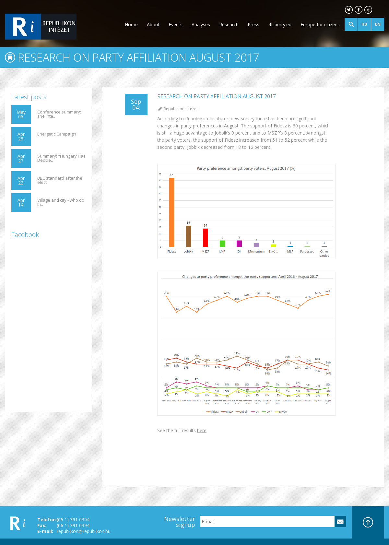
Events (176, 24)
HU (364, 24)
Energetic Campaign (56, 134)
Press (253, 24)
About (153, 24)
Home (131, 24)
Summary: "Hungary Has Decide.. (61, 158)
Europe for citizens (320, 24)
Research (229, 24)
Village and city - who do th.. (60, 202)
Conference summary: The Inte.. (59, 114)
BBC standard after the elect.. (59, 180)
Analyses (201, 24)
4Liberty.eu (279, 24)
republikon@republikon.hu (84, 531)
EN (378, 24)
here (201, 430)
